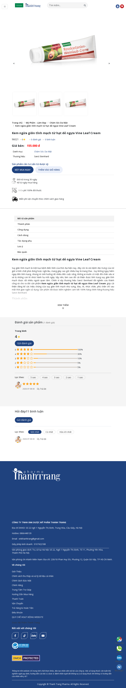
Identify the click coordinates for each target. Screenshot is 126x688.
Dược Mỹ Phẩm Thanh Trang (26, 622)
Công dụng (23, 229)
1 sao (80, 377)
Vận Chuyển (17, 603)
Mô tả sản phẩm (25, 218)
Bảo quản (22, 252)
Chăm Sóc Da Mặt (59, 122)
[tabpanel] (63, 389)
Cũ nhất (49, 432)
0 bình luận (49, 139)
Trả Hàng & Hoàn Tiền (22, 608)
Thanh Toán (17, 598)
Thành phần (23, 224)
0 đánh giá (36, 139)
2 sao (68, 377)
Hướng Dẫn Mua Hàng (22, 594)
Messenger (119, 668)
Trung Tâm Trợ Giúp (21, 589)
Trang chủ (17, 122)
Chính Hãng (17, 585)
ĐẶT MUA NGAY (23, 169)
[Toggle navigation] (5, 6)
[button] (111, 65)
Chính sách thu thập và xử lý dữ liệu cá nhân (32, 576)
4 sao (45, 377)
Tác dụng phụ (24, 240)
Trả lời (41, 388)
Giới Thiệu (16, 571)
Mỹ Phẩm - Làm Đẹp (36, 122)
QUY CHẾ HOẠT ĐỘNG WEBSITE (27, 617)
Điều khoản (17, 612)
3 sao (56, 377)
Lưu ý (20, 246)
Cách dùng (22, 235)
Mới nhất (35, 432)
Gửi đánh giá (24, 343)
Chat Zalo (119, 658)
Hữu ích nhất (65, 432)
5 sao (33, 377)
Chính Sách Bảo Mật (21, 580)
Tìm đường (119, 640)
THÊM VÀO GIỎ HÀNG (49, 169)
